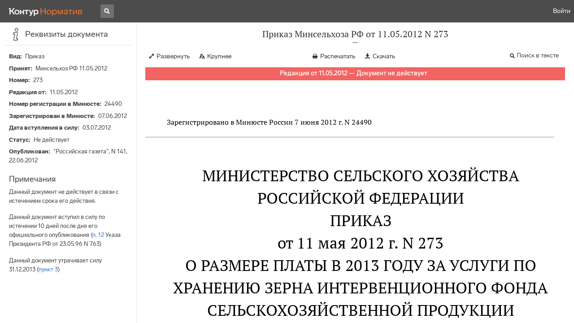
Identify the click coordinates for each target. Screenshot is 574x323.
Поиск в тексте (538, 55)
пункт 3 (48, 269)
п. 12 (98, 234)
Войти (561, 11)
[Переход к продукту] (46, 11)
